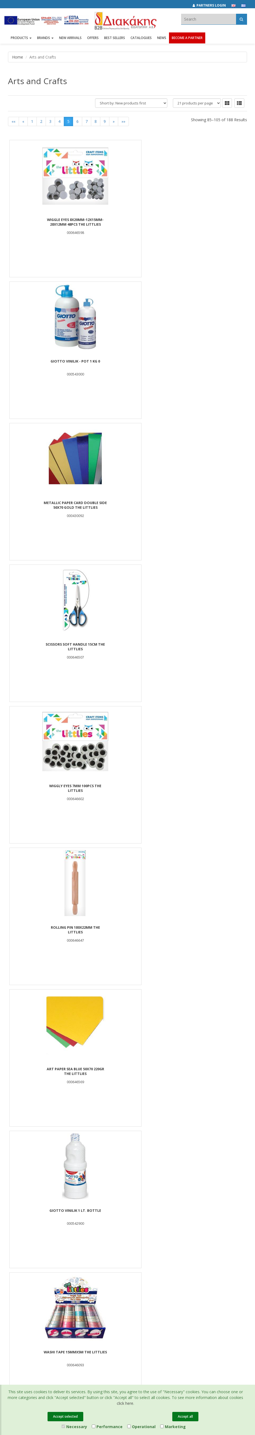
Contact (14, 1258)
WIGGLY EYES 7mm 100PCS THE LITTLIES (127, 364)
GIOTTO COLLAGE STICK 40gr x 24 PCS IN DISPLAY (207, 788)
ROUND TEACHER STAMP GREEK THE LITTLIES (47, 647)
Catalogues (141, 40)
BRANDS (45, 40)
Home (17, 57)
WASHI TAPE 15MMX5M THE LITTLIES (207, 505)
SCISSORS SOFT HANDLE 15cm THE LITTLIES (47, 364)
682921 (151, 1292)
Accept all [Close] (185, 1416)
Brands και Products (25, 1222)
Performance (107, 1426)
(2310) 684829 (109, 1292)
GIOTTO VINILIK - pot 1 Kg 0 (127, 219)
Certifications (184, 1237)
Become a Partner (187, 40)
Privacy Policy (184, 1222)
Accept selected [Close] (65, 1416)
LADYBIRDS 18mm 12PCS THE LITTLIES (127, 930)
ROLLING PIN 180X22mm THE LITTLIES (207, 364)
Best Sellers (114, 40)
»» (123, 121)
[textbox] (208, 19)
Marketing (173, 1426)
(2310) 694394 (107, 1298)
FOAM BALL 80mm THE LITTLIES (48, 786)
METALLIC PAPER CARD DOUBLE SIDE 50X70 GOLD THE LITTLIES (207, 222)
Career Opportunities (25, 1244)
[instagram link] (189, 1283)
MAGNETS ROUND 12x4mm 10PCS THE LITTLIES (47, 1072)
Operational (141, 1426)
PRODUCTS (21, 40)
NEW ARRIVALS (70, 40)
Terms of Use (184, 1229)
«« (13, 121)
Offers (95, 1215)
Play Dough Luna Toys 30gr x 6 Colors (127, 647)
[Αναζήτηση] (241, 19)
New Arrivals (100, 1229)
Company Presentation (27, 1215)
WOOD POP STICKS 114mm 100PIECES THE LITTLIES (127, 788)
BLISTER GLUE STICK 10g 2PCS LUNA (207, 927)
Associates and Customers (30, 1229)
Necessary (74, 1426)
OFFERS (93, 40)
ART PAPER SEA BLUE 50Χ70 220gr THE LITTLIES (47, 505)
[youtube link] (200, 1283)
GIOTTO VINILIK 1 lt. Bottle (127, 503)
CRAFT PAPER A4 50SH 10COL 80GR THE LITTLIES (207, 1072)
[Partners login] (212, 5)
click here (125, 1403)
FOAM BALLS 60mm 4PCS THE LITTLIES (207, 647)
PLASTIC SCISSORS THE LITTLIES (127, 1069)
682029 (134, 1292)
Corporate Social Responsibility (34, 1237)
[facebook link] (177, 1283)
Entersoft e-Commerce (106, 1322)
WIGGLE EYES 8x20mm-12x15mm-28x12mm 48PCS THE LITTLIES (48, 222)
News (161, 40)
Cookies (179, 1244)
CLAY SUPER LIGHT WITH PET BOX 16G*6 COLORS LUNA (47, 930)
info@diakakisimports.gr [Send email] (116, 1304)
